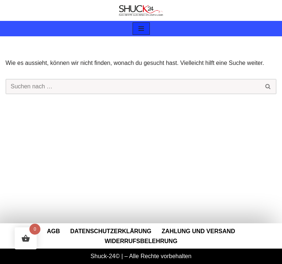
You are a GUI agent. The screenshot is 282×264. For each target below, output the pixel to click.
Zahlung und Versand (198, 231)
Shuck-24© (105, 256)
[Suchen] (133, 86)
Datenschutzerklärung (110, 231)
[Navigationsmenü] (141, 28)
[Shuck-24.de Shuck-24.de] (141, 10)
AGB (53, 231)
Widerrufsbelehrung (141, 241)
